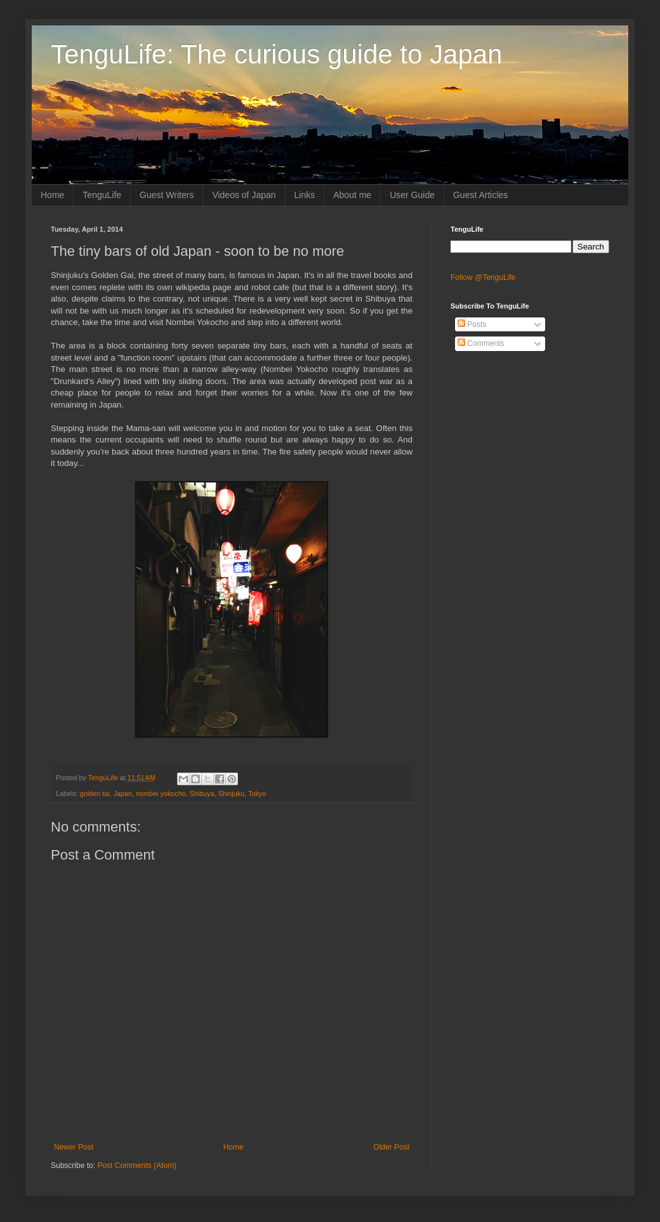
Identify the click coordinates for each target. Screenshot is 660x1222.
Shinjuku (231, 793)
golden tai (95, 793)
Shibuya (202, 793)
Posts (472, 324)
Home (52, 195)
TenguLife (101, 195)
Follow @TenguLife (483, 277)
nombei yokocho (161, 793)
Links (304, 195)
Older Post (391, 1147)
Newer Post (73, 1147)
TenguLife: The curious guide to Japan (276, 54)
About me (352, 195)
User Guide (412, 195)
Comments (481, 343)
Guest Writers (167, 195)
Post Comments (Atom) (136, 1165)
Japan (123, 793)
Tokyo (257, 793)
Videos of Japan (243, 195)
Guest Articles (480, 195)
